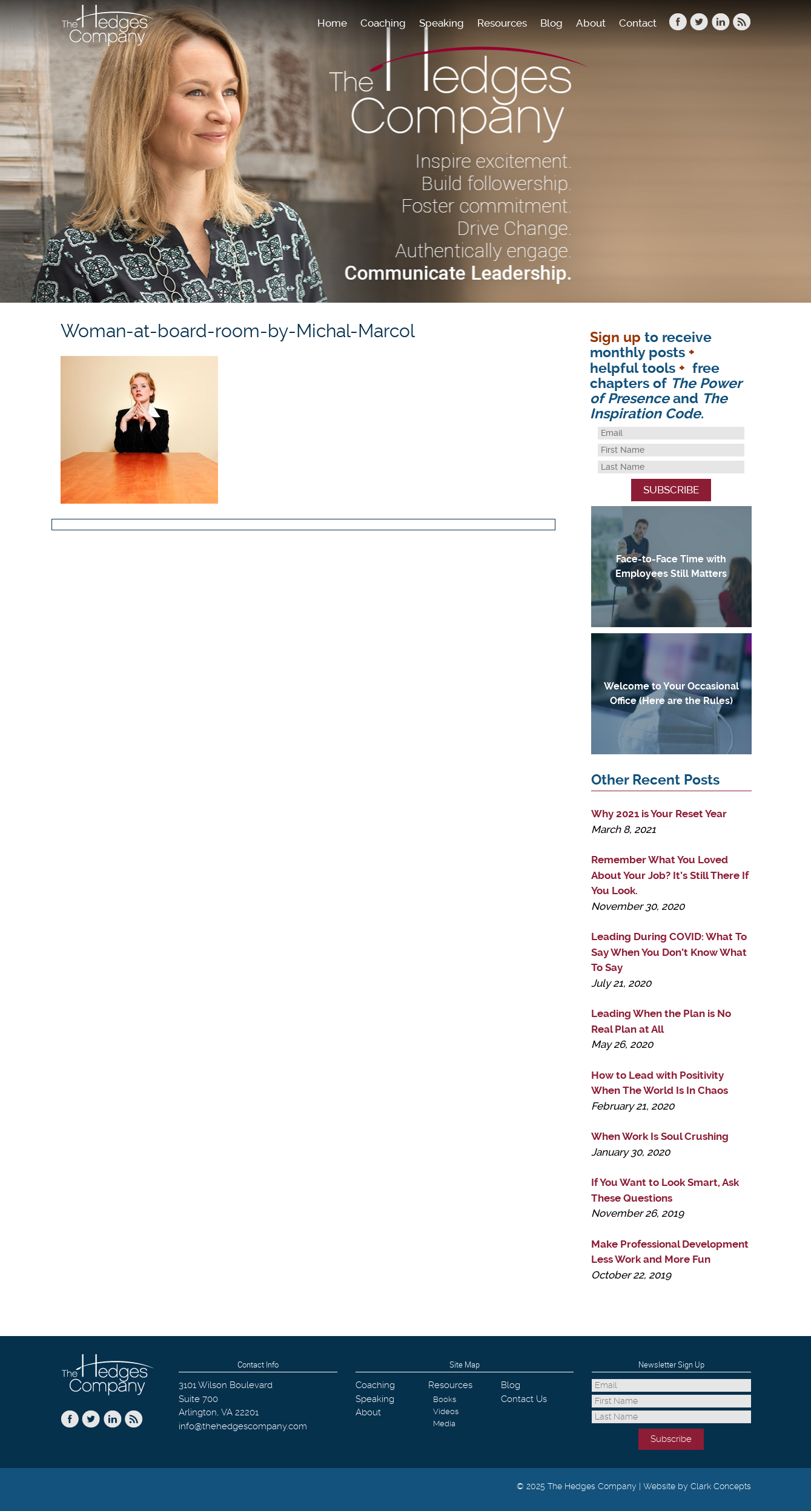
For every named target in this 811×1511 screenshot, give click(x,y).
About (591, 23)
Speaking (441, 23)
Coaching (383, 23)
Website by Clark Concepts (697, 1486)
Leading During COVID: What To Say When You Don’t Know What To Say (669, 951)
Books (444, 1399)
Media (444, 1423)
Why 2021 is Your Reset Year (659, 814)
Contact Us (524, 1399)
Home (332, 23)
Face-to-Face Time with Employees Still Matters (671, 566)
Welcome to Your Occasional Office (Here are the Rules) (671, 693)
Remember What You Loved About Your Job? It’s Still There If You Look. (670, 875)
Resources (502, 23)
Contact (638, 23)
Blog (551, 23)
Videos (445, 1411)
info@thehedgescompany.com (243, 1426)
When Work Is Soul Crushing (660, 1136)
